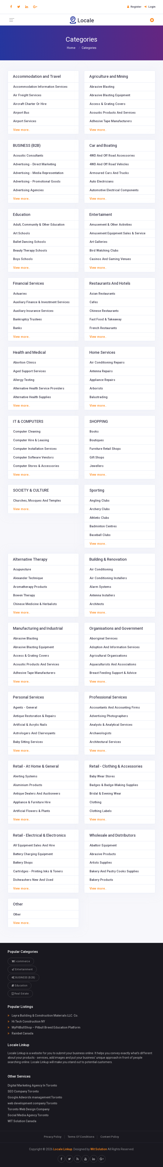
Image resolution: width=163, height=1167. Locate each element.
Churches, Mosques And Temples (37, 500)
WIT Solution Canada (22, 1121)
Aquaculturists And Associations (113, 664)
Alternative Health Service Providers (38, 388)
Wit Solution (98, 1149)
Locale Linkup (62, 1149)
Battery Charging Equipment (33, 854)
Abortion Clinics (24, 362)
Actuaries (20, 294)
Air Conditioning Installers (108, 578)
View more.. (21, 130)
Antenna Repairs (101, 371)
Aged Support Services (29, 371)
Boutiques (97, 440)
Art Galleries (98, 242)
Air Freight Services (27, 95)
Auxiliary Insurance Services (33, 311)
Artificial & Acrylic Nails (30, 725)
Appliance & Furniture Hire (32, 802)
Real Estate (20, 993)
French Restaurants (103, 328)
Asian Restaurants (102, 294)
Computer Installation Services (35, 449)
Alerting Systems (25, 776)
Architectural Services (105, 742)
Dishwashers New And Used (33, 880)
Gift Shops (97, 457)
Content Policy (109, 1136)
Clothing (95, 802)
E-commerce (21, 961)
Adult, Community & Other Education (39, 224)
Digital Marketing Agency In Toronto (32, 1085)
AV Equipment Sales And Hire (34, 845)
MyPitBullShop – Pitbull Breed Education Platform (44, 1027)
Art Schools (21, 233)
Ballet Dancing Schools (29, 242)
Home (71, 48)
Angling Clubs (100, 500)
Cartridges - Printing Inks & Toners (38, 871)
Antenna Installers (102, 595)
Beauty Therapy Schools (30, 250)
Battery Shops (23, 862)
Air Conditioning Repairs (107, 362)
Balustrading (99, 397)
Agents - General (25, 707)
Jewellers (97, 466)
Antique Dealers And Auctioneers (36, 793)
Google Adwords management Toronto (35, 1097)
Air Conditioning (101, 569)
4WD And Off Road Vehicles (109, 164)
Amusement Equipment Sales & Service (117, 233)
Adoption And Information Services (115, 647)
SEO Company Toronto (23, 1091)
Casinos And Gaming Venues (110, 259)
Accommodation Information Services (40, 87)
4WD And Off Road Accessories (112, 155)
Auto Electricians (102, 181)
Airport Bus (21, 113)
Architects (97, 604)
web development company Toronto (32, 1103)
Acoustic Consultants (28, 155)
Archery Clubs (100, 509)
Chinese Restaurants (104, 311)
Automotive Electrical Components (114, 190)
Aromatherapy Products (30, 587)
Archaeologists (100, 733)
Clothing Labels (101, 811)
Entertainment (22, 969)
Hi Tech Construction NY (26, 1021)
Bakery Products (101, 880)
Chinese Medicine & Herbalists (35, 604)
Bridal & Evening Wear (105, 793)
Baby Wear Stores (102, 776)
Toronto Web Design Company (28, 1109)
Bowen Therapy (24, 595)
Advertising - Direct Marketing (34, 164)
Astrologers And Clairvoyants (34, 733)
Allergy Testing (23, 380)
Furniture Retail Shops (105, 449)
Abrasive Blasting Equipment (110, 95)
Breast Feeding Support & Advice (113, 673)
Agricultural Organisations (108, 656)
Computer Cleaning (27, 431)
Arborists (96, 388)
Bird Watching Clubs (104, 250)
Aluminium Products (27, 785)
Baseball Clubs (100, 535)
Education (19, 985)
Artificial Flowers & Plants (31, 811)
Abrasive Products (103, 854)
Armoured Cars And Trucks (109, 173)
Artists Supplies (101, 862)
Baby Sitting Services (28, 742)
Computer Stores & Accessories (36, 466)
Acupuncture (22, 569)
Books (94, 431)
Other (17, 914)
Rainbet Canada (20, 1033)
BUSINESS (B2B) (23, 977)
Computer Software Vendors (33, 457)
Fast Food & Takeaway (105, 319)
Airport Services (24, 121)
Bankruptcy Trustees (27, 319)
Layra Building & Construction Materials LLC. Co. (43, 1015)
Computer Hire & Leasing (31, 440)
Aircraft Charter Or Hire (29, 104)
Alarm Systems (100, 587)
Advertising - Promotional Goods (36, 181)
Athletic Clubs (99, 518)
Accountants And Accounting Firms (115, 707)
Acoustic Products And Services (113, 113)
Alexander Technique (28, 578)
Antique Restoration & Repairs (34, 716)
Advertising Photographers (109, 716)
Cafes (94, 302)
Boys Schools (23, 259)
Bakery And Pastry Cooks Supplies (114, 871)
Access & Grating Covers (107, 104)
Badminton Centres (103, 526)
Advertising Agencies (28, 190)
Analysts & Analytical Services (111, 725)
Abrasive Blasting (102, 87)
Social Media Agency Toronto (28, 1115)
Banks (17, 328)
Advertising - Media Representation (38, 173)
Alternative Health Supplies (32, 397)
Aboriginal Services (104, 638)
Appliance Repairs (102, 380)
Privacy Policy (52, 1136)
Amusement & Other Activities (111, 224)
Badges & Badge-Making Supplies (114, 785)
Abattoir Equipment (103, 845)
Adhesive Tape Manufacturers (111, 121)
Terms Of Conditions (81, 1136)
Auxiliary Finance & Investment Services (41, 302)
